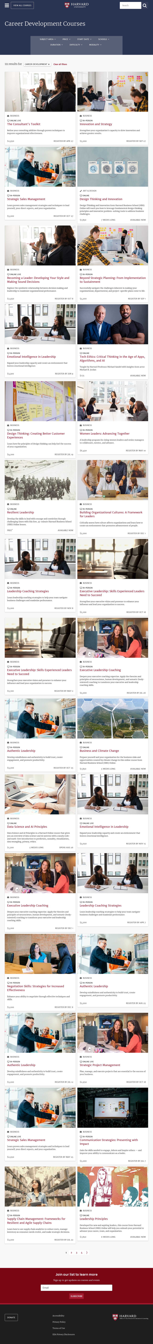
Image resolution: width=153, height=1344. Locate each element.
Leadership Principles (94, 1214)
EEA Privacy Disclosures (64, 1330)
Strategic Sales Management (26, 194)
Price (65, 39)
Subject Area (47, 39)
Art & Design (89, 186)
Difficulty (75, 45)
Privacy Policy (59, 1317)
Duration (56, 45)
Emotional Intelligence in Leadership (31, 352)
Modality (94, 45)
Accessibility (58, 1311)
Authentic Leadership (21, 746)
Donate (11, 1313)
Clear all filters (60, 60)
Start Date (83, 39)
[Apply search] (144, 5)
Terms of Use (59, 1323)
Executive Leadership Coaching (100, 665)
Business (14, 111)
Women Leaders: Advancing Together (104, 429)
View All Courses (22, 5)
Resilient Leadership (20, 508)
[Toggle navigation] (7, 5)
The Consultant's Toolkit (23, 119)
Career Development (36, 59)
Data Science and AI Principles (27, 822)
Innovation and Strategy (96, 119)
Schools (102, 39)
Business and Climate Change (99, 746)
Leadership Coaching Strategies (28, 586)
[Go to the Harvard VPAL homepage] (130, 1312)
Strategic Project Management (100, 1060)
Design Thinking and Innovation (101, 194)
